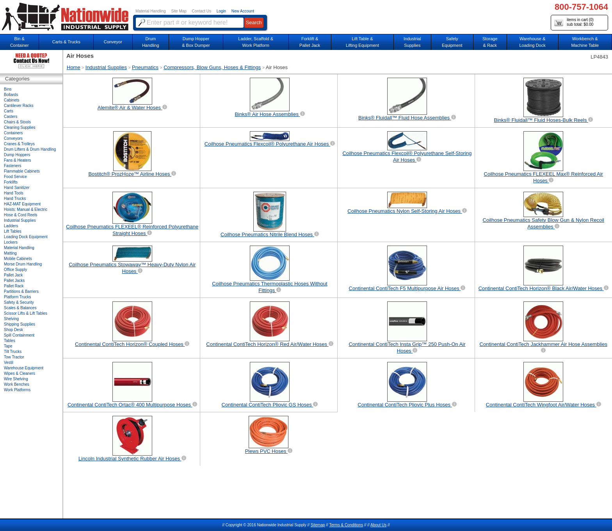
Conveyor (113, 41)
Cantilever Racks (19, 105)
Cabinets (11, 100)
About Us (378, 525)
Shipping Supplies (19, 324)
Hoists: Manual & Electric (25, 209)
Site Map (178, 11)
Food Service (15, 177)
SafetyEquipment (452, 42)
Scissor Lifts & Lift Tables (25, 313)
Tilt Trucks (12, 351)
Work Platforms (17, 390)
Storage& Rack (490, 42)
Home (73, 67)
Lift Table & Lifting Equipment (362, 42)
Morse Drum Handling (23, 264)
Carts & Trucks (66, 41)
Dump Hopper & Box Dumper (196, 42)
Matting (10, 253)
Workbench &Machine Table (585, 42)
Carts (8, 111)
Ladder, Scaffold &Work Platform (255, 42)
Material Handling (150, 11)
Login (221, 11)
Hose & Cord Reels (20, 215)
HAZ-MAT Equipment (22, 204)
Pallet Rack (14, 286)
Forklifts (11, 182)
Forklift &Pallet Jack (309, 42)
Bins (7, 89)
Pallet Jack (13, 275)
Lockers (11, 242)
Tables (9, 341)
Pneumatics (145, 67)
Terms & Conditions (346, 525)
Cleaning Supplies (20, 127)
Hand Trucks (15, 198)
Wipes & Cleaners (19, 373)
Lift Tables (12, 231)
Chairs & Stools (17, 122)
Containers (13, 133)
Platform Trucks (17, 297)
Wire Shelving (16, 379)
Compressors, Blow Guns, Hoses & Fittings (212, 67)
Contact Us (201, 11)
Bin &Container (19, 42)
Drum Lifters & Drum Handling (30, 149)
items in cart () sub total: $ (574, 22)
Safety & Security (19, 302)
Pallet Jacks (14, 280)
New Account (242, 11)
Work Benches (16, 384)
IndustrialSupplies (412, 42)
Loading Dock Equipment (26, 237)
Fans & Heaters (17, 160)
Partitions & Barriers (21, 291)
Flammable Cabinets (22, 171)
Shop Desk (13, 330)
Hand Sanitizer (17, 187)
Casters (10, 116)
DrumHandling (150, 42)
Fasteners (12, 166)
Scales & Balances (20, 308)
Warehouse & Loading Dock (532, 42)
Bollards (11, 95)
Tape (8, 346)
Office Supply (15, 269)
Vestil (8, 362)
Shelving (11, 319)
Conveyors (13, 138)
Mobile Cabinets (18, 259)
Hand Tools (13, 193)
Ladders (11, 226)
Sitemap (318, 525)
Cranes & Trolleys (19, 144)
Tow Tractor (14, 357)
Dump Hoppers (17, 155)
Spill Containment (19, 335)
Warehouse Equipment (23, 368)
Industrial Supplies (106, 67)
